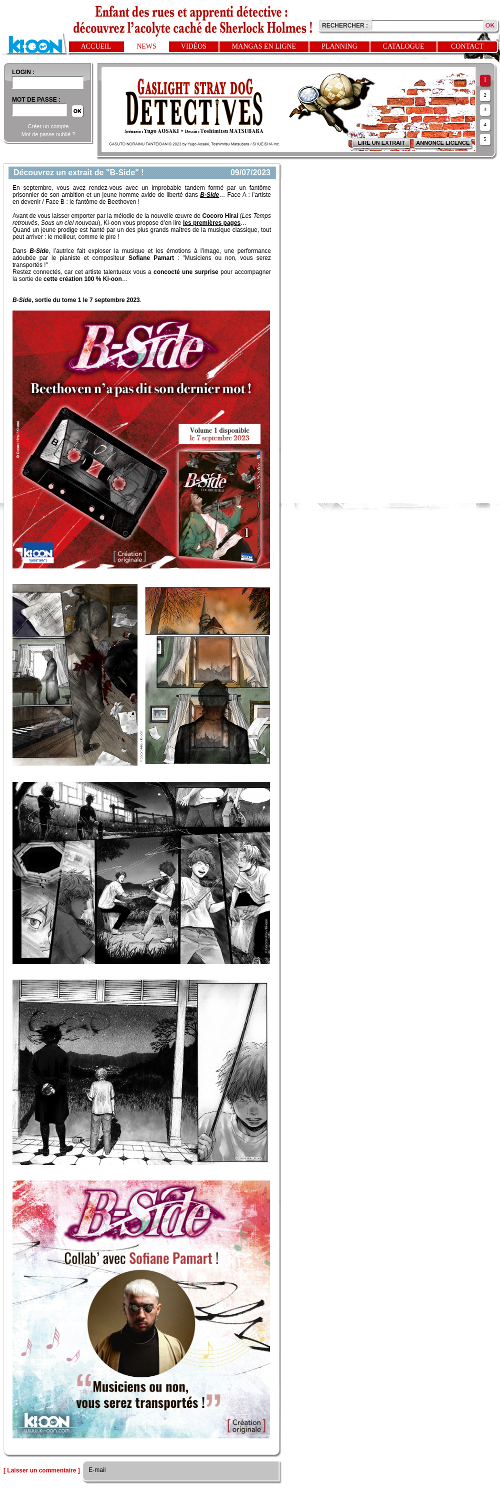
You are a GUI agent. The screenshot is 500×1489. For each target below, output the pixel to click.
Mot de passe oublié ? (49, 134)
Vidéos (193, 46)
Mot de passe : (36, 99)
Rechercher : (345, 25)
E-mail (96, 1469)
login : (23, 72)
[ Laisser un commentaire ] (42, 1470)
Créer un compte (48, 126)
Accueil (96, 46)
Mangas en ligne (264, 46)
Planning (340, 46)
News (146, 46)
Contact (467, 46)
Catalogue (403, 46)
